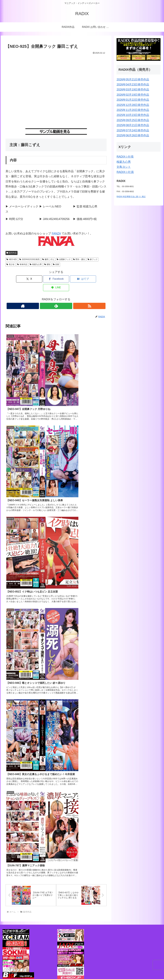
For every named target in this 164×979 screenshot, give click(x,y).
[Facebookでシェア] (48, 278)
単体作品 (22, 264)
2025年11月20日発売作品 (133, 110)
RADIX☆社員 (125, 172)
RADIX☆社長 (125, 156)
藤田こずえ (48, 259)
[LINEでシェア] (81, 278)
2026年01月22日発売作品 (133, 99)
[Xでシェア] (31, 278)
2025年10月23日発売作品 (133, 115)
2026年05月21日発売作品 (133, 79)
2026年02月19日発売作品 (133, 94)
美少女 (10, 264)
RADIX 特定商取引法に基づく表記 (131, 196)
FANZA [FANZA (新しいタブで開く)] (56, 233)
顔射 (56, 264)
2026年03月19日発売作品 (133, 89)
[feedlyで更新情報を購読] (56, 297)
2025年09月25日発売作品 (133, 120)
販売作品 (11, 253)
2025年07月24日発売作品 (133, 130)
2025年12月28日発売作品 (133, 105)
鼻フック (93, 259)
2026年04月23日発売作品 (133, 84)
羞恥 (47, 264)
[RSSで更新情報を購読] (63, 297)
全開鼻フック (63, 259)
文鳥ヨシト (124, 166)
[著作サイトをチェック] (49, 297)
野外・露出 (79, 259)
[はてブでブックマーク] (64, 278)
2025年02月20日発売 (29, 259)
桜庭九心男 (36, 264)
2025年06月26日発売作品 (133, 135)
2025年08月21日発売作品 (133, 125)
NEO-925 (11, 259)
